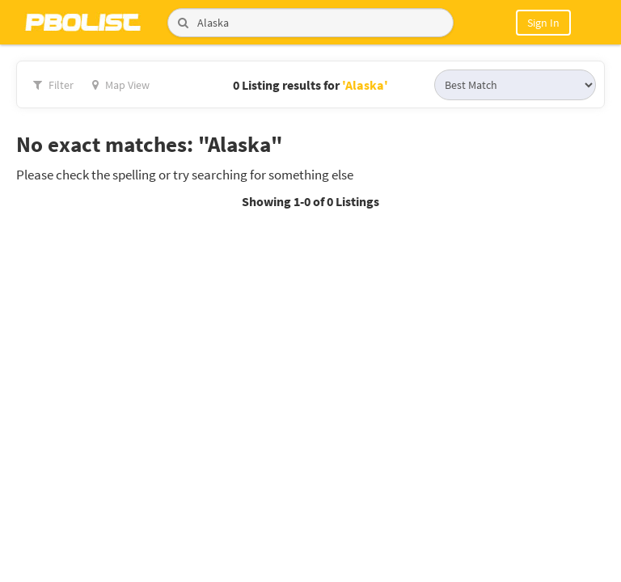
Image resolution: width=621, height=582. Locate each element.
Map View (121, 85)
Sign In (543, 22)
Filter (53, 85)
